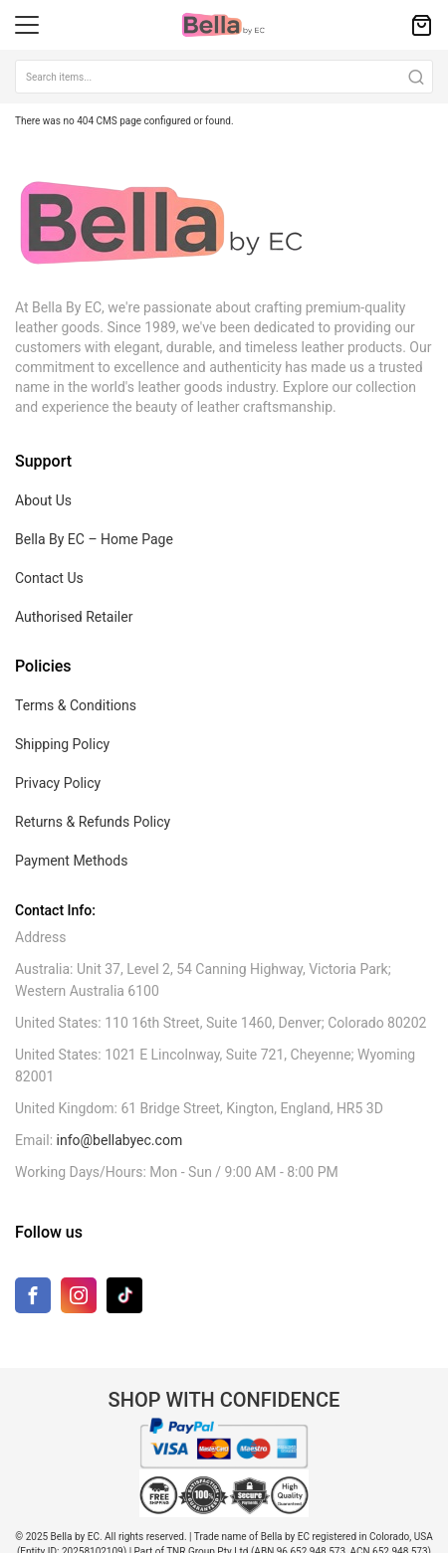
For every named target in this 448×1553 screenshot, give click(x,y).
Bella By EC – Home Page (94, 539)
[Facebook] (33, 1299)
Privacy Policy (58, 783)
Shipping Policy (62, 744)
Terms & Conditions (75, 705)
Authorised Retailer (73, 617)
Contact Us (49, 578)
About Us (43, 500)
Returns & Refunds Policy (92, 822)
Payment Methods (71, 861)
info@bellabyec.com (120, 1140)
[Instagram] (79, 1299)
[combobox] (224, 77)
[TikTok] (124, 1294)
